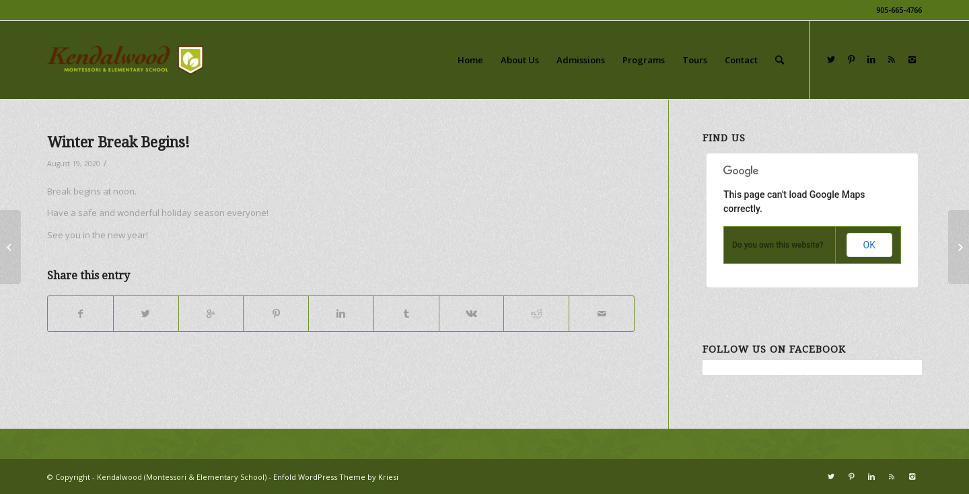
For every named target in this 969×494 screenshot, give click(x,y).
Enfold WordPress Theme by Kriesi (335, 477)
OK (869, 245)
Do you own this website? (778, 245)
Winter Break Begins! (118, 142)
